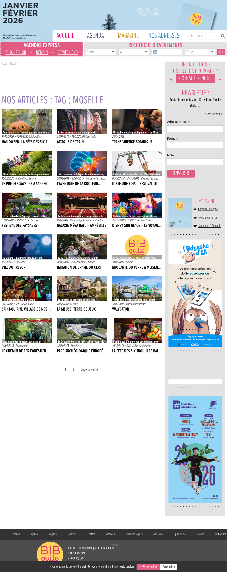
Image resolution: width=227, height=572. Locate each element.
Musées (75, 346)
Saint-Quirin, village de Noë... (26, 309)
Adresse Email (181, 440)
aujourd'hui (16, 52)
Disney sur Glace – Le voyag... (136, 226)
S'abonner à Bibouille (209, 242)
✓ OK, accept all (148, 566)
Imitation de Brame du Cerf (79, 268)
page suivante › (90, 369)
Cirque (144, 178)
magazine (53, 534)
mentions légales (134, 534)
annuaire (72, 534)
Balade (129, 262)
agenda (34, 534)
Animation (35, 136)
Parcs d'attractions (136, 304)
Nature (32, 178)
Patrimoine (21, 346)
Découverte (92, 178)
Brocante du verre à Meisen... (136, 268)
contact (91, 534)
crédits (200, 534)
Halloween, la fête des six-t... (26, 142)
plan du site (180, 534)
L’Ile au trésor (13, 268)
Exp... (103, 178)
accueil (16, 534)
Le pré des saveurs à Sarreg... (26, 184)
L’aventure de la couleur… (79, 184)
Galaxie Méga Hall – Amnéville (81, 226)
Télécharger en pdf (208, 233)
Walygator (120, 309)
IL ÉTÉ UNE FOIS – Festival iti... (136, 184)
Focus (74, 304)
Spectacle (91, 136)
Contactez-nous (195, 83)
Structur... (100, 220)
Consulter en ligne (208, 225)
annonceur (110, 534)
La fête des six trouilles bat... (136, 351)
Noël (31, 304)
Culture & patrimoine (81, 220)
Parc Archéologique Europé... (81, 351)
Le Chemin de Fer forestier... (25, 351)
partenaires (158, 534)
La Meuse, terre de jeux (76, 309)
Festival (154, 178)
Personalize (168, 566)
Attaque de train (70, 142)
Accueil (5, 64)
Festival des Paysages (19, 226)
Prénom (175, 456)
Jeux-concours (78, 262)
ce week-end (68, 52)
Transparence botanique (132, 142)
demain (42, 52)
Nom (173, 472)
